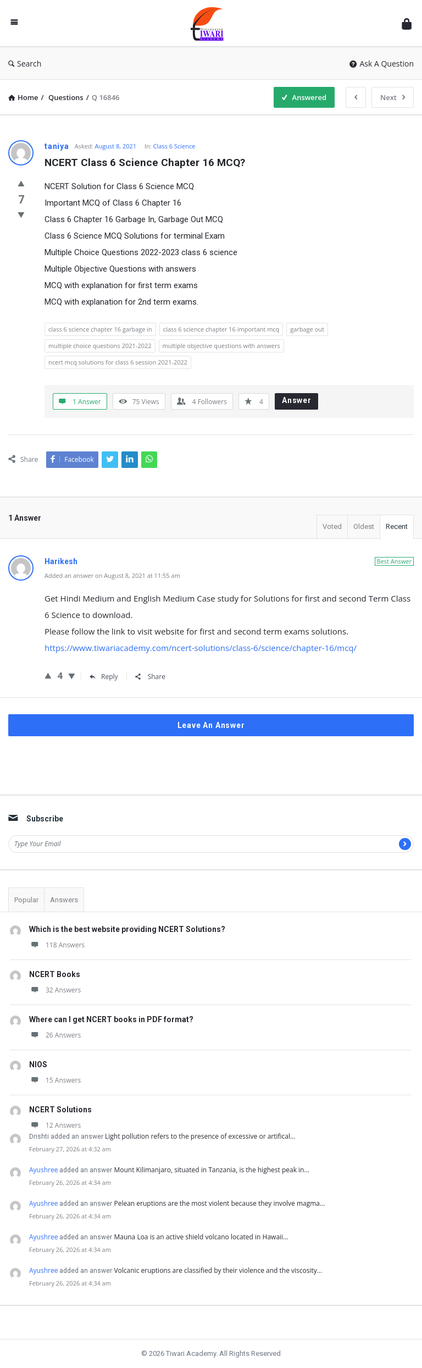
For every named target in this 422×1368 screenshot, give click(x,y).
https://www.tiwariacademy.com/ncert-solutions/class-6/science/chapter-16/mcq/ (201, 647)
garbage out (307, 329)
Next (392, 97)
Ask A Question (381, 63)
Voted (332, 526)
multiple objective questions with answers (221, 345)
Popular (26, 900)
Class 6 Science (174, 146)
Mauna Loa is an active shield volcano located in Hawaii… (201, 1237)
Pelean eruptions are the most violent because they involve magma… (219, 1203)
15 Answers (55, 1080)
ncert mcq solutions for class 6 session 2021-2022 (117, 362)
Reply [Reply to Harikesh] (104, 676)
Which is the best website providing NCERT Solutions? (127, 929)
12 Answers (55, 1125)
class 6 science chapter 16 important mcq (221, 329)
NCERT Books (54, 974)
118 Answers (57, 945)
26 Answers (55, 1035)
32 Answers (55, 990)
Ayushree (43, 1169)
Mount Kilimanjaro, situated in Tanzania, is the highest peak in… (211, 1169)
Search (24, 63)
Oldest (363, 526)
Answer (297, 400)
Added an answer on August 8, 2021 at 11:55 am (112, 575)
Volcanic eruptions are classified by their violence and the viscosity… (218, 1270)
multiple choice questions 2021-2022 (100, 345)
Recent (397, 526)
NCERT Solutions (60, 1109)
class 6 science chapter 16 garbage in (100, 329)
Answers (64, 900)
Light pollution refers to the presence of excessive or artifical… (200, 1136)
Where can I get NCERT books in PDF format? (111, 1019)
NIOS (38, 1064)
